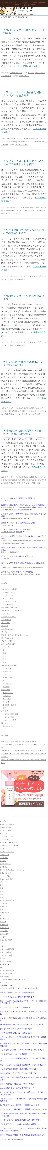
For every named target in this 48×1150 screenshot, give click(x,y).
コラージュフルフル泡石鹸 (20, 138)
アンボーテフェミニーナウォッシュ (14, 635)
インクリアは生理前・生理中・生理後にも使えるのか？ (22, 1050)
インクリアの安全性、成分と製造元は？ (17, 556)
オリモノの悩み (17, 507)
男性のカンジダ (16, 73)
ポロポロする (25, 510)
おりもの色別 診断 (6, 507)
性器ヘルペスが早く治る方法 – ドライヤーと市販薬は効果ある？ (23, 548)
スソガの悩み (8, 604)
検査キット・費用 (9, 720)
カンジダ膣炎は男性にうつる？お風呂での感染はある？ (23, 231)
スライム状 (4, 518)
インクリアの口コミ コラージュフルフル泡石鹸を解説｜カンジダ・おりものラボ (24, 3)
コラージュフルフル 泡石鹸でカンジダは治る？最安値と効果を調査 (23, 1099)
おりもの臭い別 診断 (9, 589)
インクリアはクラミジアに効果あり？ (16, 529)
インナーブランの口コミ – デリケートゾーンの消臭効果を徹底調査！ (23, 1044)
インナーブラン (7, 641)
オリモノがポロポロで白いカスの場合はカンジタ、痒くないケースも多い (23, 1093)
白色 (19, 510)
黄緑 (4, 653)
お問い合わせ (4, 976)
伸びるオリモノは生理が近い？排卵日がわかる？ (19, 1105)
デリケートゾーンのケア (10, 607)
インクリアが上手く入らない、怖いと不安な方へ (19, 988)
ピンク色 (6, 647)
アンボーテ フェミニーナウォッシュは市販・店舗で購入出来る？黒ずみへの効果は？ (23, 1129)
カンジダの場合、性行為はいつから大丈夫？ (18, 1084)
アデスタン (5, 623)
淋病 (4, 708)
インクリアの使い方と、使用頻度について (17, 1054)
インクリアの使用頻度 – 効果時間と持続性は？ (19, 1069)
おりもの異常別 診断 (28, 507)
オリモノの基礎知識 (10, 714)
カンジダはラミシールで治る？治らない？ (17, 1088)
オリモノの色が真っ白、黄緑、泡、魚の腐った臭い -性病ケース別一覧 (24, 1114)
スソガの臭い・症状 (8, 601)
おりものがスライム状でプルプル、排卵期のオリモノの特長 (23, 515)
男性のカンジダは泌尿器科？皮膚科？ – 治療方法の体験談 (22, 432)
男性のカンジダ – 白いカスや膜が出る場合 (23, 297)
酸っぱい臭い (8, 598)
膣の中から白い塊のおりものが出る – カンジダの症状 (23, 505)
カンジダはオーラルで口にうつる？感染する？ (19, 1073)
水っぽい (6, 674)
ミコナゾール (6, 619)
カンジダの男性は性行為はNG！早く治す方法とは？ (23, 363)
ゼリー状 (23, 518)
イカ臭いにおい (8, 595)
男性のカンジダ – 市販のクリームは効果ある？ (23, 31)
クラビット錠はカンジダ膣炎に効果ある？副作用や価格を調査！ (23, 1038)
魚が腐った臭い (8, 592)
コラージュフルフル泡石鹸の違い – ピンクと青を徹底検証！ (22, 1059)
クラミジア (11, 532)
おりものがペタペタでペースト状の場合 (17, 572)
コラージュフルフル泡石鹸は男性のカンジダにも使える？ (23, 94)
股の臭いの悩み (8, 726)
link (1, 967)
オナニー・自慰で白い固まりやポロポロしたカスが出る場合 (23, 537)
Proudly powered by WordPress (11, 1139)
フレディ (4, 626)
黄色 (14, 574)
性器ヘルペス (5, 552)
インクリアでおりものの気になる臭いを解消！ (19, 1124)
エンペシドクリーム (8, 616)
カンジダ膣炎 (9, 210)
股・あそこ (5, 723)
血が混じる (7, 671)
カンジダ (31, 73)
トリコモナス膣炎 (9, 705)
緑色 (4, 656)
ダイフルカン (6, 632)
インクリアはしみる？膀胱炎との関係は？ (18, 498)
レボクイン (7, 696)
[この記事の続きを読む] (29, 66)
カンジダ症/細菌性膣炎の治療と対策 (12, 979)
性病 (23, 141)
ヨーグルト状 (8, 677)
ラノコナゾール (7, 629)
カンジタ (26, 207)
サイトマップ (4, 982)
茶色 (4, 662)
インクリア (4, 500)
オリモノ (14, 510)
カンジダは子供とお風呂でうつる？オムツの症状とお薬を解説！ (23, 162)
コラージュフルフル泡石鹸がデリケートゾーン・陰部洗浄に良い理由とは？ (23, 1002)
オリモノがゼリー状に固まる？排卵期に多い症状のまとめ (23, 1109)
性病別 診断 (11, 141)
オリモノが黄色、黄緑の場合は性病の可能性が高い (20, 1120)
